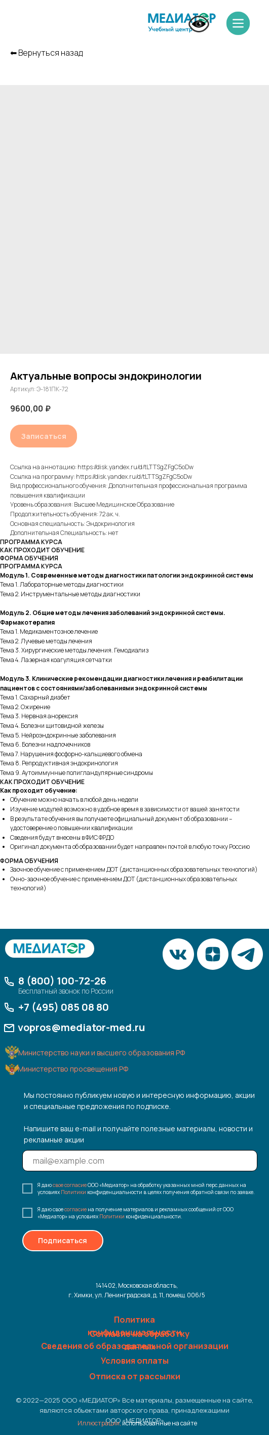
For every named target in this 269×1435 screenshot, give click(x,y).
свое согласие (70, 1184)
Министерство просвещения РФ (73, 1069)
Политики (73, 1192)
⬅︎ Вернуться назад (46, 53)
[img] (182, 22)
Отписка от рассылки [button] (134, 1376)
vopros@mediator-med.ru (81, 1027)
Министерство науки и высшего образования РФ (101, 1052)
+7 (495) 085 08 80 (63, 1007)
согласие (75, 1209)
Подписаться (62, 1240)
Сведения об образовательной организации (134, 1345)
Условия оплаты (135, 1360)
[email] (139, 1160)
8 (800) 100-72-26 (62, 981)
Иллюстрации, (99, 1423)
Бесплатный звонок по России (65, 991)
